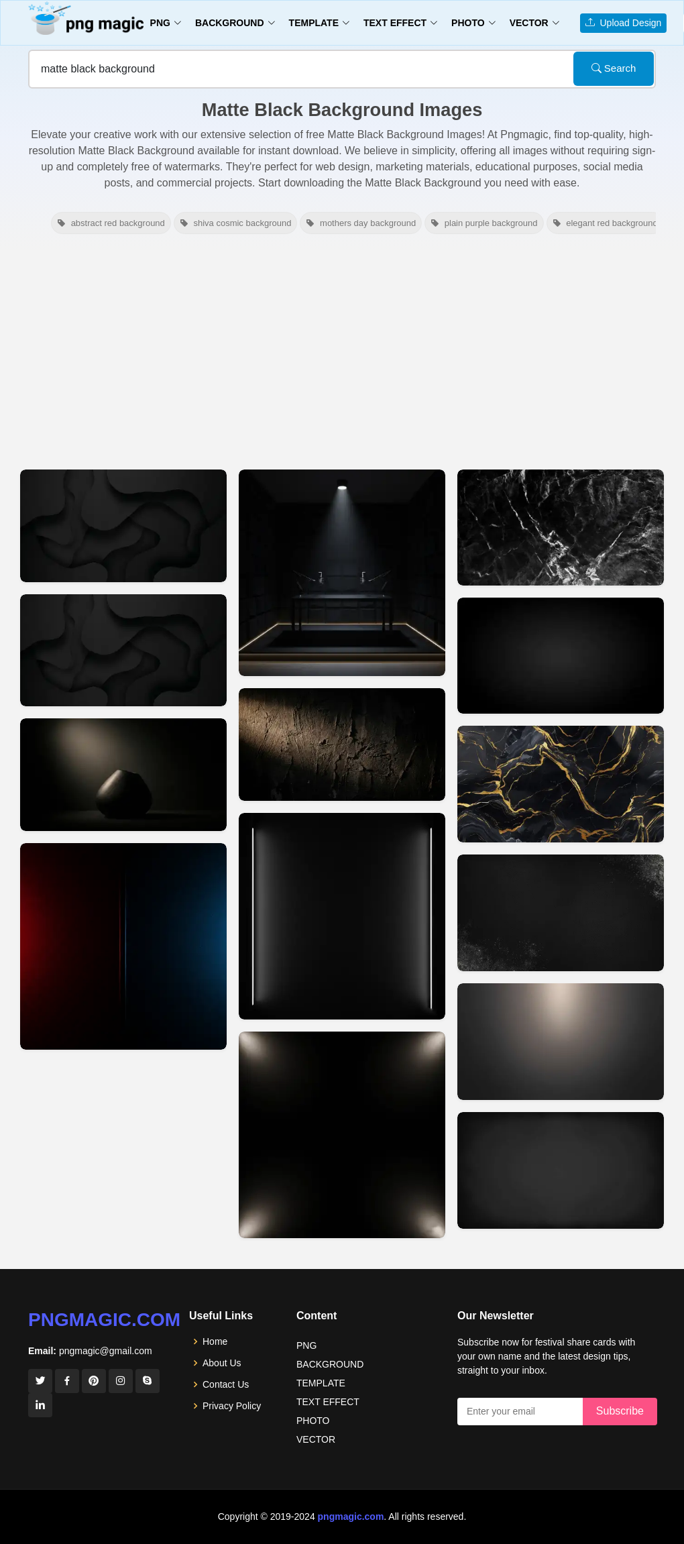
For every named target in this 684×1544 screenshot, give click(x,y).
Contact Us (226, 1384)
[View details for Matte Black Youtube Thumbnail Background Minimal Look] (342, 1135)
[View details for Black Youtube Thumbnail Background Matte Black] (342, 916)
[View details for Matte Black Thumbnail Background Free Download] (560, 1170)
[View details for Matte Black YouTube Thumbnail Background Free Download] (560, 784)
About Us (222, 1363)
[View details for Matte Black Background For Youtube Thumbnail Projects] (560, 1041)
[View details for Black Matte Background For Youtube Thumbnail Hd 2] (123, 526)
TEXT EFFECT (327, 1402)
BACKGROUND (329, 1364)
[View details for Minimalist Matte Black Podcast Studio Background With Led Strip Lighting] (342, 573)
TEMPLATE (320, 1383)
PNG (306, 1345)
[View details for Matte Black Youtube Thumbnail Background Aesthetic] (560, 528)
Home (215, 1341)
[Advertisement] (342, 350)
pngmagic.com (104, 1319)
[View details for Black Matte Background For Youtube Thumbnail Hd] (123, 650)
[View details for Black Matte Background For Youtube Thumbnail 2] (123, 946)
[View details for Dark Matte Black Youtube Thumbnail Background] (560, 656)
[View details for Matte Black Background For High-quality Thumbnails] (560, 912)
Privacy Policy (232, 1406)
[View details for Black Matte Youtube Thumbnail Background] (123, 774)
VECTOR (315, 1439)
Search (613, 68)
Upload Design (623, 22)
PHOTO (313, 1420)
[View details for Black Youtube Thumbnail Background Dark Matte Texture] (342, 744)
